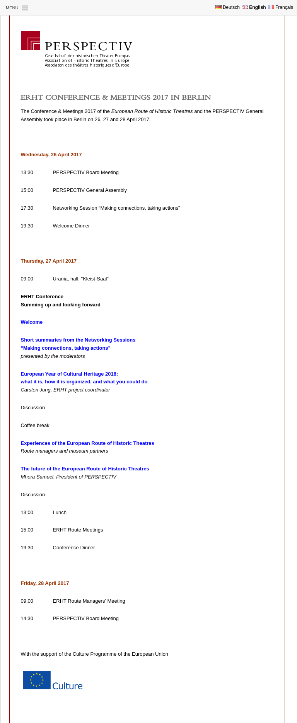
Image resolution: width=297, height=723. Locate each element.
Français (280, 7)
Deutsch (227, 7)
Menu (12, 7)
